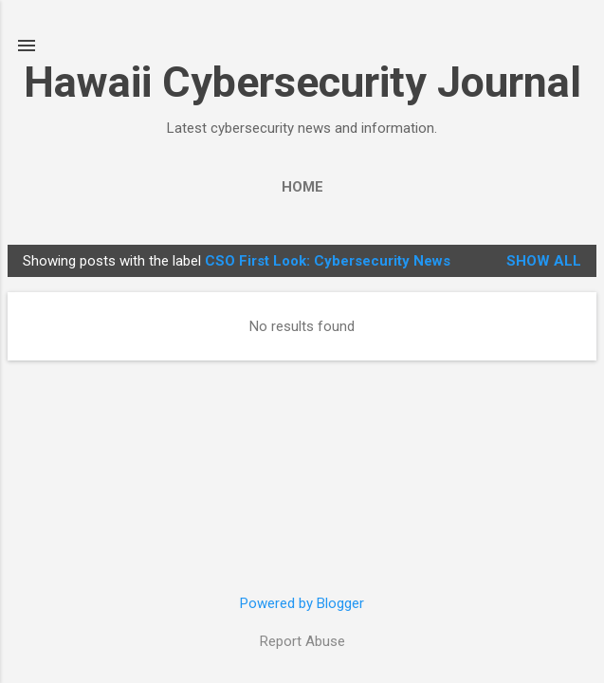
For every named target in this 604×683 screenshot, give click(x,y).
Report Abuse (302, 641)
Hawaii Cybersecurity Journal (302, 82)
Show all (543, 260)
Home (302, 186)
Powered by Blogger (302, 603)
